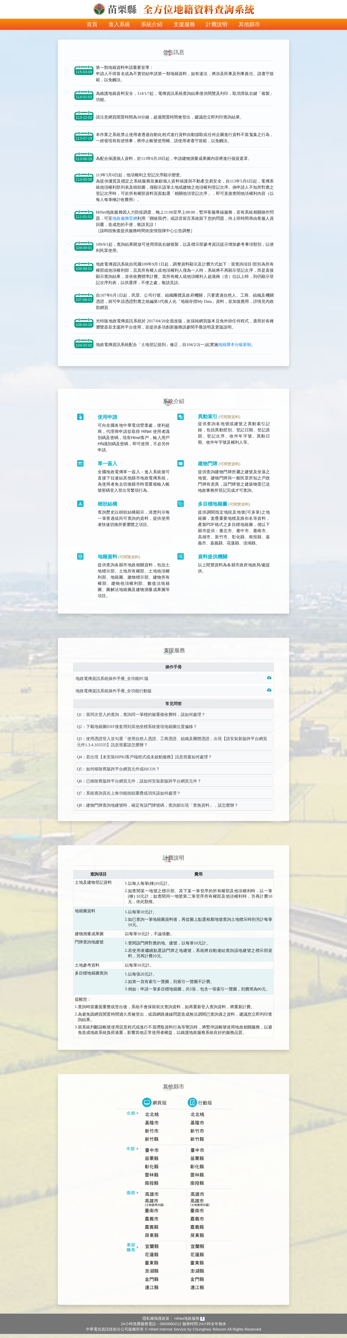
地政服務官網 (124, 223)
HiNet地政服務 (189, 1322)
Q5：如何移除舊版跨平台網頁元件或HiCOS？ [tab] (118, 774)
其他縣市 (249, 24)
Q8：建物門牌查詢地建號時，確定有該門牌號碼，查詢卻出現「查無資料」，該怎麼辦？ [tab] (157, 810)
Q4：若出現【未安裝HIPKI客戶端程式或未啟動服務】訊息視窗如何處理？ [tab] (144, 762)
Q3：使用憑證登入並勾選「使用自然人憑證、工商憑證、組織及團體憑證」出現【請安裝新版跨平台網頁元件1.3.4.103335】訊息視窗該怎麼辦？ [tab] (172, 747)
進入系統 (119, 24)
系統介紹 (151, 24)
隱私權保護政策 (155, 1322)
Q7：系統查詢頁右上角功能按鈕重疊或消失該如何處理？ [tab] (129, 798)
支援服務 (184, 24)
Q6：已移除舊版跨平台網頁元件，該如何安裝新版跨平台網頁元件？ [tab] (139, 786)
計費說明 (216, 24)
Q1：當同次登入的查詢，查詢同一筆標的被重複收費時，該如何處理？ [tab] (141, 720)
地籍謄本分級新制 (234, 349)
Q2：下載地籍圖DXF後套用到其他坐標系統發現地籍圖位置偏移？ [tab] (137, 732)
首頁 (95, 23)
